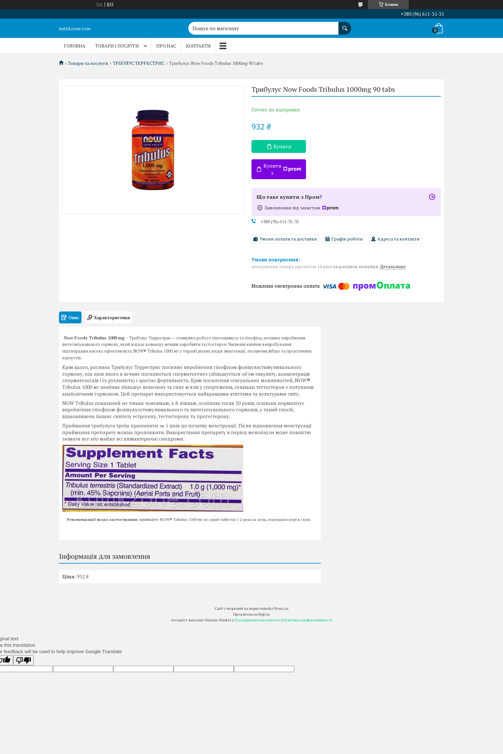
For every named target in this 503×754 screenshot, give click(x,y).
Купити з (282, 169)
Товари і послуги (117, 46)
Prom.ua (281, 608)
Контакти (198, 46)
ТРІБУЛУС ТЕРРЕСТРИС (139, 63)
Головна (74, 46)
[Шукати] (344, 25)
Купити (282, 146)
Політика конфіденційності (308, 620)
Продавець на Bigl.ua (251, 614)
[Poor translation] (23, 660)
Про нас (166, 46)
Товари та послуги (88, 63)
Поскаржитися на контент (257, 620)
